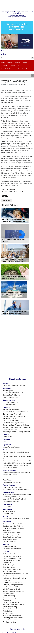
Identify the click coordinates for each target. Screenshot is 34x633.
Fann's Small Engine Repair (12, 569)
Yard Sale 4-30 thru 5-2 (10, 467)
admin (23, 84)
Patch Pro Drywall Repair (11, 602)
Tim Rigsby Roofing (9, 622)
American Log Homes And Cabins (14, 524)
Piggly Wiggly (7, 480)
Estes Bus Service (9, 567)
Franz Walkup (10, 189)
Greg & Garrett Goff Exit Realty (13, 528)
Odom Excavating (9, 596)
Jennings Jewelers (9, 511)
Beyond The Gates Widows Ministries (15, 412)
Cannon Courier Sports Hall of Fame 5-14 (17, 461)
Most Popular (4, 65)
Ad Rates (20, 65)
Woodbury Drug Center (11, 501)
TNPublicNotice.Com (10, 429)
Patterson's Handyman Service (13, 604)
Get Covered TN (8, 576)
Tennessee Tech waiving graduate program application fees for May (13, 260)
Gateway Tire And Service (11, 395)
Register (3, 54)
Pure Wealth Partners (10, 475)
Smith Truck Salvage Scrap (12, 615)
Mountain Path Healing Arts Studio (14, 499)
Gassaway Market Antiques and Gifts (15, 574)
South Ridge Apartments (11, 535)
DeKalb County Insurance (11, 565)
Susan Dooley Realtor (10, 539)
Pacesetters (7, 600)
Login (2, 50)
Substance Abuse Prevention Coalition (16, 425)
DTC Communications (10, 402)
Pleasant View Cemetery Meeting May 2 (16, 465)
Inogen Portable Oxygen (11, 447)
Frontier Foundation (10, 571)
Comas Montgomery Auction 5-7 (14, 385)
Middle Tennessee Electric (11, 589)
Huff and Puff (7, 580)
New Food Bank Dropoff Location (14, 423)
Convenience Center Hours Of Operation (16, 519)
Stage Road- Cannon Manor (12, 537)
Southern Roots (8, 514)
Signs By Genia (8, 613)
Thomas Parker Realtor (10, 541)
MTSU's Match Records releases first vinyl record (13, 240)
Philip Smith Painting (10, 607)
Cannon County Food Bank (12, 414)
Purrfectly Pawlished (10, 609)
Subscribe (17, 62)
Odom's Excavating (9, 598)
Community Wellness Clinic (12, 497)
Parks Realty (7, 530)
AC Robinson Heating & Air (12, 556)
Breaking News (26, 62)
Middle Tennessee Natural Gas (13, 591)
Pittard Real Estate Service (12, 533)
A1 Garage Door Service (11, 554)
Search (13, 65)
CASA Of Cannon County (11, 421)
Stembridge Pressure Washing (13, 618)
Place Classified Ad (6, 69)
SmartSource (7, 437)
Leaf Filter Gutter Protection (12, 582)
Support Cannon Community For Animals (17, 427)
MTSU (5, 442)
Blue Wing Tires (8, 391)
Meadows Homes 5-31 (10, 587)
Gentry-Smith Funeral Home (12, 487)
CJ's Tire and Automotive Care (13, 393)
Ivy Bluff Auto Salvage (10, 397)
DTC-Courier (7, 506)
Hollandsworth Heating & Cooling (14, 578)
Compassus (7, 563)
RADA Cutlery (7, 611)
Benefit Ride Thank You (11, 410)
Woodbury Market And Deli (12, 482)
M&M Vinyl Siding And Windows (13, 585)
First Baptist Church (9, 547)
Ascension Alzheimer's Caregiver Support (17, 495)
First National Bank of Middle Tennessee (16, 473)
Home (3, 62)
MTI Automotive (8, 593)
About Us (16, 69)
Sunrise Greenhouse (10, 620)
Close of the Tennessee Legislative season (13, 296)
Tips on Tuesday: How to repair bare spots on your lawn (13, 278)
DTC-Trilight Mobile (9, 404)
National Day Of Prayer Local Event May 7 (17, 463)
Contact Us (25, 69)
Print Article (6, 200)
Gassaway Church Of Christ (12, 549)
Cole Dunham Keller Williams (13, 526)
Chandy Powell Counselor (11, 560)
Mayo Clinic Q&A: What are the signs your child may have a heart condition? (14, 220)
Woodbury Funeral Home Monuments (16, 489)
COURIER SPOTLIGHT (16, 191)
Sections (9, 62)
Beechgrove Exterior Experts (12, 558)
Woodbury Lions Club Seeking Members (16, 432)
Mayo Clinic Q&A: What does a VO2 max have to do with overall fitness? (14, 312)
